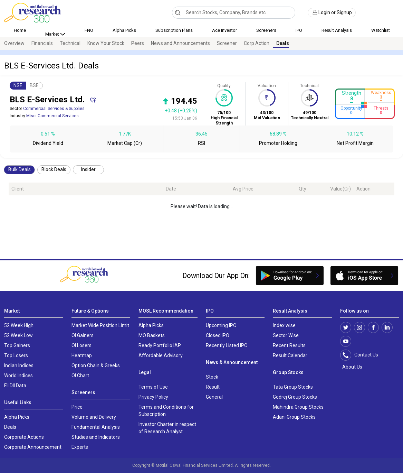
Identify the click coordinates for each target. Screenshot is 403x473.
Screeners (266, 30)
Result (213, 387)
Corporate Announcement (32, 447)
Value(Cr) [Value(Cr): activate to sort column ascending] (340, 189)
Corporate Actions (24, 437)
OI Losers (81, 345)
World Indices (18, 375)
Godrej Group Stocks (295, 397)
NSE (17, 85)
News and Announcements (180, 43)
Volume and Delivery (93, 417)
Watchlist (380, 30)
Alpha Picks (124, 30)
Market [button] (52, 34)
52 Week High (18, 325)
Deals (282, 43)
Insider (88, 169)
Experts (79, 447)
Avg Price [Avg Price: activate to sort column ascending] (243, 189)
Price (77, 407)
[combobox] (233, 13)
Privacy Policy (153, 397)
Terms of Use (153, 387)
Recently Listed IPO (227, 345)
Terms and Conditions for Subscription (166, 410)
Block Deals (53, 169)
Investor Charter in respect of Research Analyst (167, 427)
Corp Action (256, 43)
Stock (212, 377)
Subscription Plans (174, 30)
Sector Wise (286, 335)
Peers (137, 43)
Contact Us (362, 355)
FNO (89, 30)
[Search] (178, 12)
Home (20, 30)
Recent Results (289, 345)
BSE (34, 85)
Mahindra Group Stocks (298, 407)
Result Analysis (337, 30)
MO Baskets (151, 335)
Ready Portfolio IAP (159, 345)
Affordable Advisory (160, 355)
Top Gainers (17, 345)
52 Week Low (18, 335)
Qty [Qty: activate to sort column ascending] (302, 189)
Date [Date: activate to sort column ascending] (171, 189)
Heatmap (81, 355)
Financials (42, 43)
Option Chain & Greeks (95, 365)
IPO (299, 30)
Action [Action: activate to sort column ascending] (363, 189)
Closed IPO (217, 335)
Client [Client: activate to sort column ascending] (17, 189)
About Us (351, 367)
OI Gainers (82, 335)
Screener (227, 43)
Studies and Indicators (95, 437)
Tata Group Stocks (293, 387)
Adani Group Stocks (294, 417)
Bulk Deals (19, 169)
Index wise (284, 325)
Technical (70, 43)
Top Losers (16, 355)
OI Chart (80, 375)
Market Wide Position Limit (100, 325)
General (214, 397)
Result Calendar (290, 355)
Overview (14, 43)
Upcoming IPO (221, 325)
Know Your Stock (105, 43)
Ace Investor (224, 30)
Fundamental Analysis (95, 427)
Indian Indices (18, 365)
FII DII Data (15, 385)
